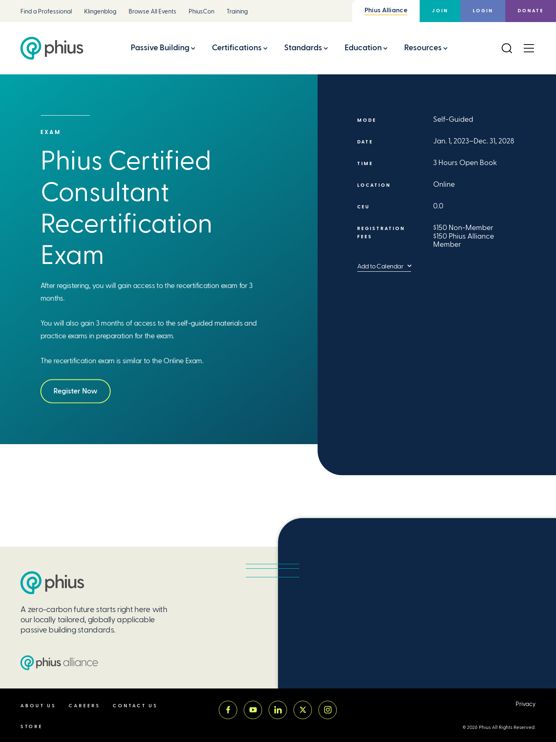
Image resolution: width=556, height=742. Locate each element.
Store (31, 726)
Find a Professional (46, 11)
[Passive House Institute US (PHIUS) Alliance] (59, 662)
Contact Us (135, 705)
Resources (423, 47)
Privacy (526, 704)
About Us (38, 705)
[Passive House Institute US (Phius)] (51, 48)
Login (483, 11)
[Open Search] (507, 48)
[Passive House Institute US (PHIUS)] (52, 582)
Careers (84, 705)
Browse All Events (152, 11)
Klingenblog (100, 11)
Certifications (237, 47)
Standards (303, 47)
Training (237, 11)
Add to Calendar (380, 266)
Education (363, 47)
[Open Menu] (529, 48)
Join (440, 11)
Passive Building (160, 47)
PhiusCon (201, 11)
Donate (531, 11)
